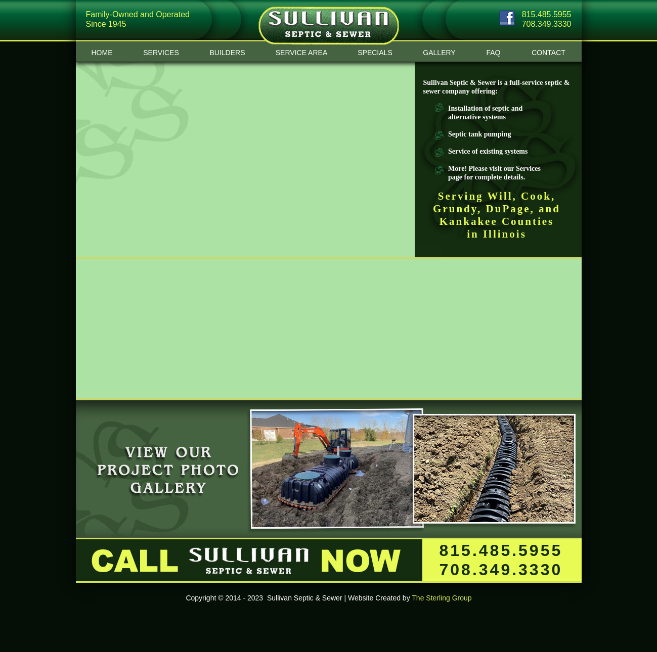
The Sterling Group (441, 598)
